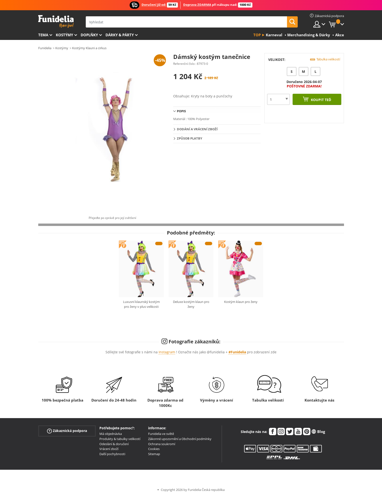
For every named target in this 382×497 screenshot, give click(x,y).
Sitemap (154, 454)
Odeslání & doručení (114, 444)
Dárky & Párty (119, 34)
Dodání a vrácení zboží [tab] (197, 129)
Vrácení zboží (108, 449)
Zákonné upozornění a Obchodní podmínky (179, 439)
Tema (43, 34)
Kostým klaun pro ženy (241, 302)
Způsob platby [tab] (189, 138)
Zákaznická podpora (67, 430)
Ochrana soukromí (161, 444)
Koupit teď (320, 99)
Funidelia (44, 48)
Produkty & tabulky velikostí (119, 439)
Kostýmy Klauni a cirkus (89, 48)
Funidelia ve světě (161, 433)
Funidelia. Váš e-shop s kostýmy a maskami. (56, 21)
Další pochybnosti (112, 454)
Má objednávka (110, 433)
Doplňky (89, 34)
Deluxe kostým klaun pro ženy (191, 304)
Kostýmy (64, 34)
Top (257, 34)
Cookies (154, 449)
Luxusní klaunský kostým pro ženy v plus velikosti (141, 304)
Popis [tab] (181, 111)
